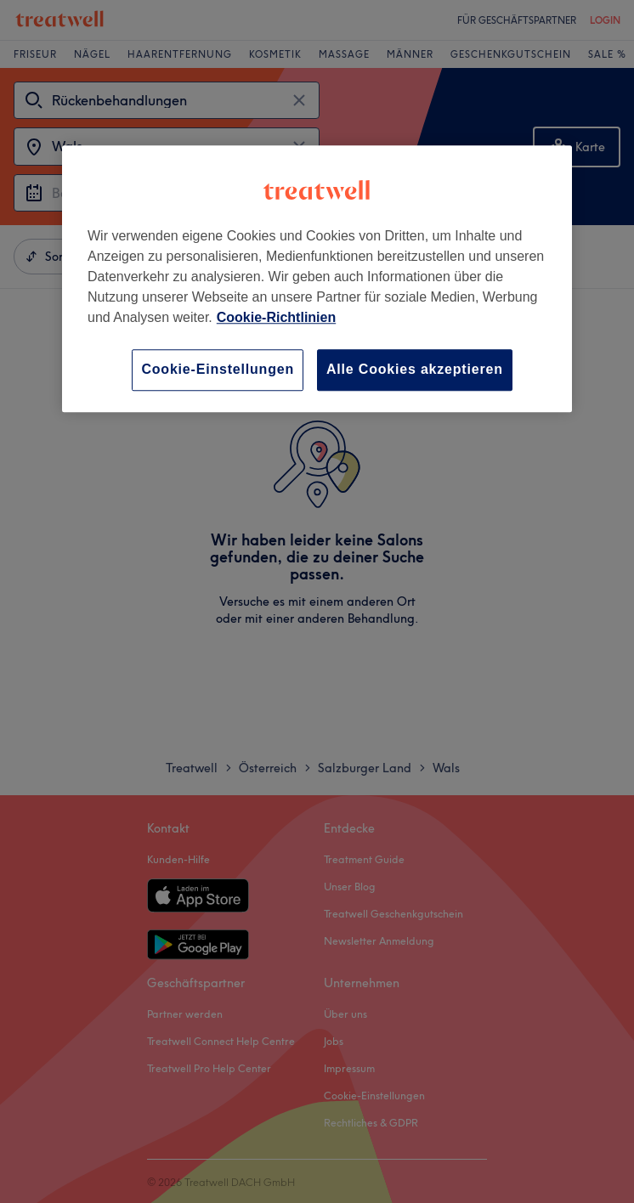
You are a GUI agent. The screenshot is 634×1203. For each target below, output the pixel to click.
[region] (317, 279)
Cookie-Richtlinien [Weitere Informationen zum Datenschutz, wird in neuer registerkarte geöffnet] (276, 318)
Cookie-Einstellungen (217, 370)
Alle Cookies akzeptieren (414, 370)
